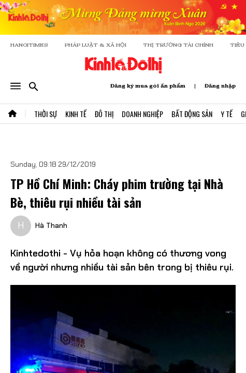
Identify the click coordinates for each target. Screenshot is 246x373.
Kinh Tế (75, 113)
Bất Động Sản (191, 113)
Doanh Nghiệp (142, 113)
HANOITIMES (29, 44)
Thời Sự (45, 113)
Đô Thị (104, 113)
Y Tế (227, 113)
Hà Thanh (51, 225)
